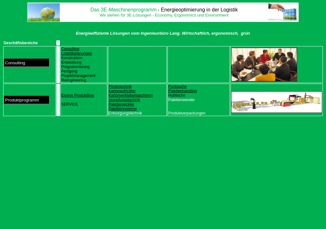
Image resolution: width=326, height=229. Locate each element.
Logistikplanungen (76, 53)
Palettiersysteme (123, 109)
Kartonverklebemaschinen (131, 95)
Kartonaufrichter (122, 91)
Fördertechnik (120, 86)
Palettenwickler (121, 104)
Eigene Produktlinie (77, 95)
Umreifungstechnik (124, 100)
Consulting (70, 49)
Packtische (177, 86)
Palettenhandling (182, 91)
